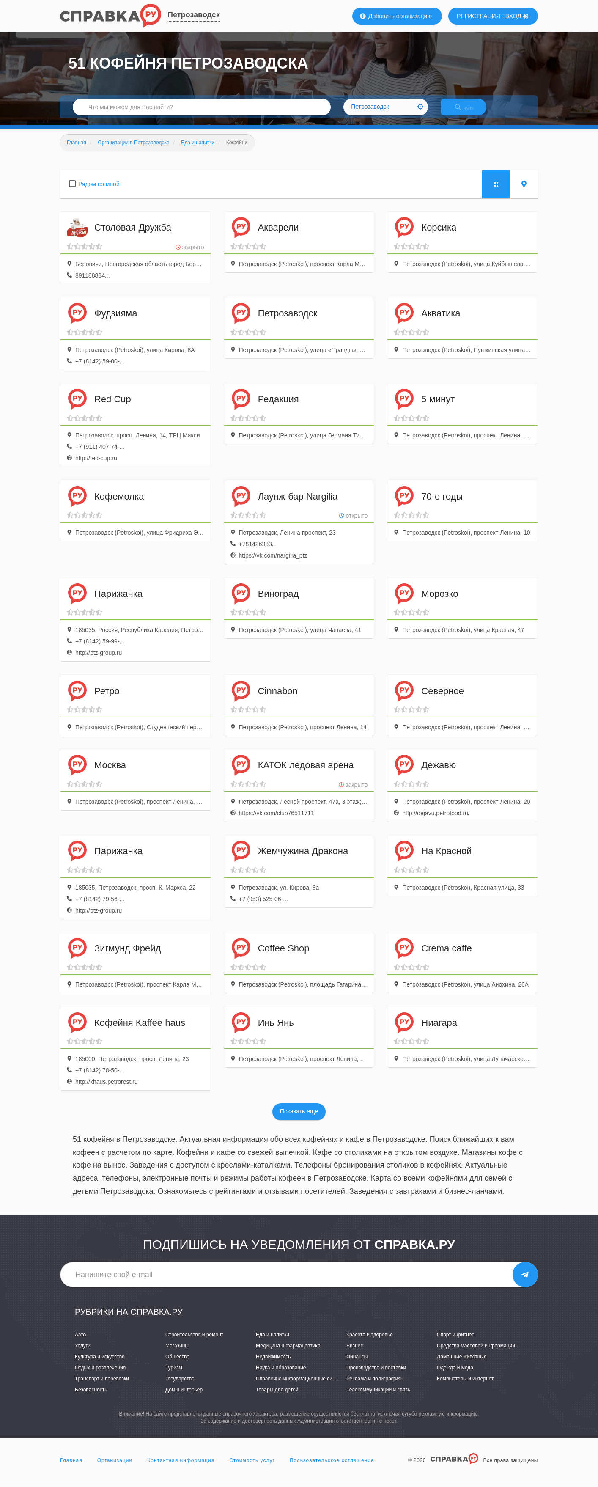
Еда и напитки (272, 1342)
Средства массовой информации (476, 1353)
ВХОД (517, 16)
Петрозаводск (193, 15)
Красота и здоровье (369, 1342)
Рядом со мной (99, 191)
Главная (71, 1468)
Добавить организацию (396, 16)
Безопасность (91, 1397)
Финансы (357, 1364)
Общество (177, 1364)
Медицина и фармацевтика (288, 1353)
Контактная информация (180, 1468)
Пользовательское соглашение (332, 1468)
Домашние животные (462, 1364)
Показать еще (299, 1119)
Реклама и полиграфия (373, 1386)
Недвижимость (273, 1364)
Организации (115, 1468)
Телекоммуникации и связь (378, 1397)
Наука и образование (281, 1375)
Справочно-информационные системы (301, 1386)
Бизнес (354, 1353)
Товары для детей (277, 1397)
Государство (180, 1386)
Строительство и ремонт (194, 1342)
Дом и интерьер (184, 1397)
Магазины (177, 1353)
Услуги (83, 1353)
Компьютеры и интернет (465, 1386)
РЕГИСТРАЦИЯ (478, 16)
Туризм (173, 1375)
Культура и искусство (100, 1364)
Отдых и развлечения (100, 1375)
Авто (80, 1342)
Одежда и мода (455, 1375)
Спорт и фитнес (456, 1342)
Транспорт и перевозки (102, 1386)
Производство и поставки (376, 1375)
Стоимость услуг (252, 1468)
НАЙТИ (470, 111)
